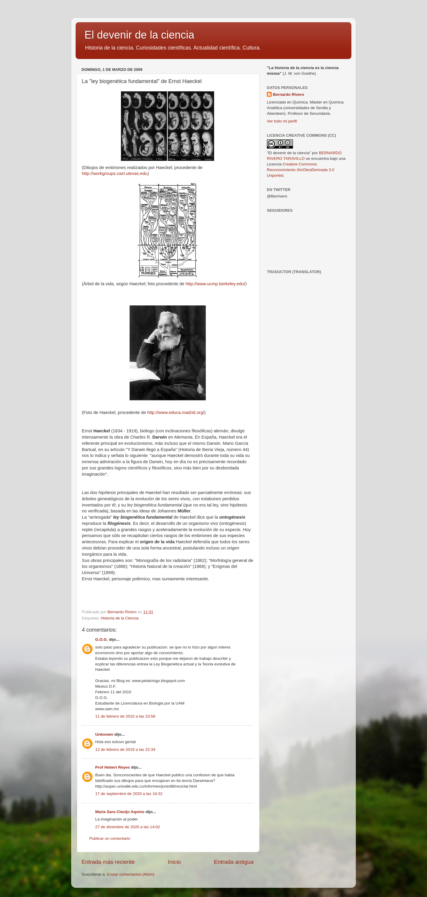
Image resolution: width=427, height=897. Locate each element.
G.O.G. (101, 639)
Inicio (174, 862)
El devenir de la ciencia (139, 35)
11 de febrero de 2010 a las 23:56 (125, 716)
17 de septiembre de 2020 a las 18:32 (128, 793)
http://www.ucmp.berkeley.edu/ (215, 283)
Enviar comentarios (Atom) (130, 874)
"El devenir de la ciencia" (289, 153)
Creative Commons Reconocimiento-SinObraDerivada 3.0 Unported (300, 170)
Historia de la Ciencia (120, 618)
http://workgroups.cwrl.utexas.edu (114, 173)
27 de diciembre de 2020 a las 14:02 (127, 827)
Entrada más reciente (108, 862)
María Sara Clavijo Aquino (119, 812)
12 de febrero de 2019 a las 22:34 (125, 749)
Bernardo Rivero (288, 94)
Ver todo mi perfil (282, 121)
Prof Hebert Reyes (112, 767)
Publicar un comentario (109, 838)
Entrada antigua (234, 862)
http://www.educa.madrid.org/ (175, 412)
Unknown (104, 734)
